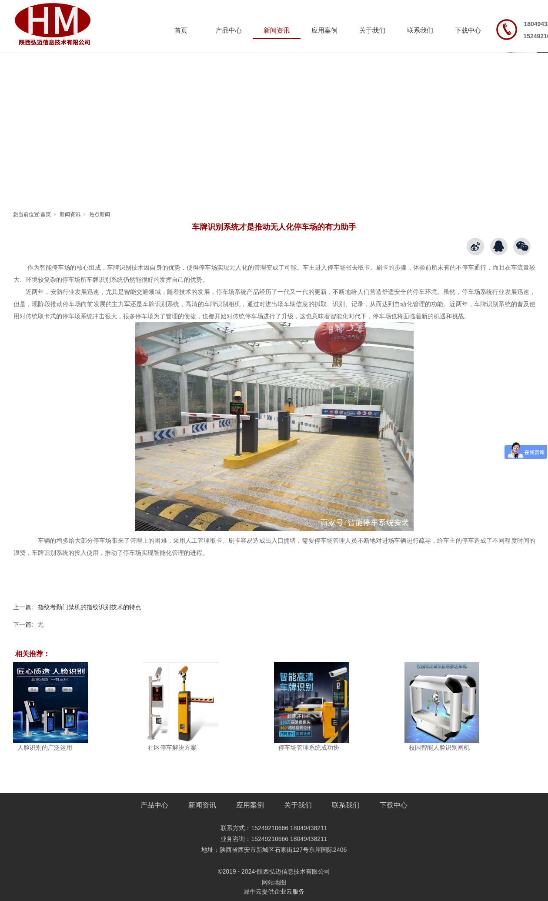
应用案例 (324, 30)
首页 (180, 30)
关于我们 (372, 30)
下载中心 (468, 30)
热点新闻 (99, 214)
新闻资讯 (277, 30)
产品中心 (229, 30)
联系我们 (420, 30)
